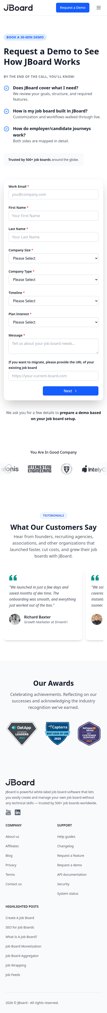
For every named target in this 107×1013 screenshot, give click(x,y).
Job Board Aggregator (22, 956)
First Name (18, 207)
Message (17, 335)
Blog (9, 855)
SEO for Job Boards (20, 927)
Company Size (21, 250)
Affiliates (12, 846)
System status (67, 893)
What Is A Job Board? (21, 937)
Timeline (17, 292)
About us (12, 836)
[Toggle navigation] (98, 7)
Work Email (19, 186)
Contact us (14, 884)
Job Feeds (13, 974)
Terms (10, 874)
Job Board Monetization (23, 946)
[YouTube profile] (8, 812)
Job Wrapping (16, 965)
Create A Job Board (20, 918)
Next (71, 390)
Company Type (22, 271)
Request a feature (70, 855)
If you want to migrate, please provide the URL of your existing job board (51, 365)
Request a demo (69, 865)
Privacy (11, 865)
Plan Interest (20, 314)
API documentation (72, 874)
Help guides (66, 836)
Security (63, 884)
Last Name (18, 229)
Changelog (65, 846)
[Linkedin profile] (17, 812)
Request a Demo (72, 7)
